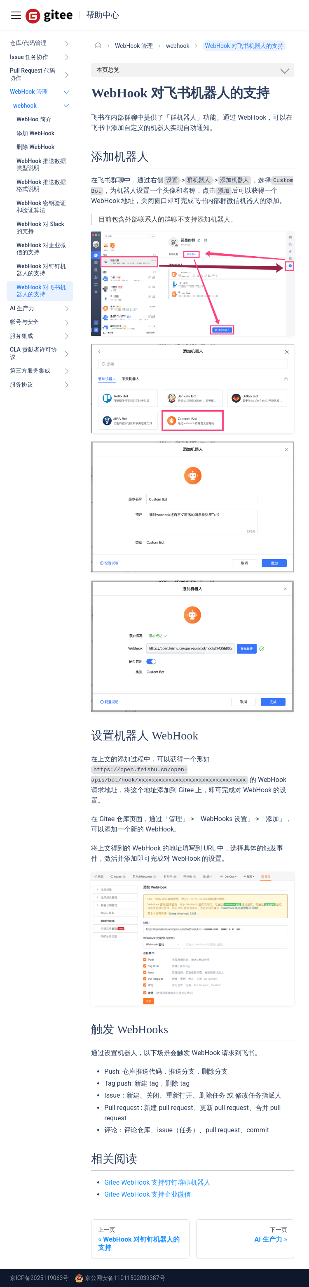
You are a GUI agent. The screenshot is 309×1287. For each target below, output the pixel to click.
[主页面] (98, 45)
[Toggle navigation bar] (16, 15)
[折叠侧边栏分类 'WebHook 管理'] (67, 92)
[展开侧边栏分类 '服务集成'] (67, 336)
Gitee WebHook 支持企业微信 (147, 1194)
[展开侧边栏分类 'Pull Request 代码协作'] (67, 74)
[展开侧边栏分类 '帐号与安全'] (67, 322)
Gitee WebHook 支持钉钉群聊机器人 (157, 1182)
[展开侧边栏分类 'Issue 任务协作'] (67, 57)
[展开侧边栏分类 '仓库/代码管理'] (67, 43)
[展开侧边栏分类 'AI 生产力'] (67, 308)
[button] (41, 106)
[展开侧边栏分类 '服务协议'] (67, 385)
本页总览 (107, 69)
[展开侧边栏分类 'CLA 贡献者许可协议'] (67, 353)
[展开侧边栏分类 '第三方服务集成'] (67, 371)
